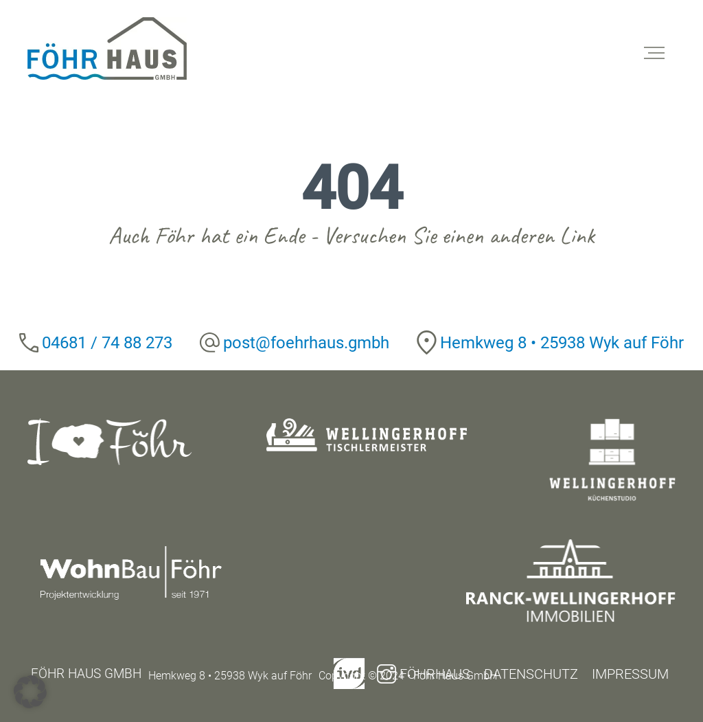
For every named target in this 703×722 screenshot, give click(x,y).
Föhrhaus (423, 674)
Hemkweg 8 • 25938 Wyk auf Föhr (562, 342)
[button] (30, 692)
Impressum (630, 674)
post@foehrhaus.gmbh (306, 342)
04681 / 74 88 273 (107, 342)
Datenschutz (531, 674)
